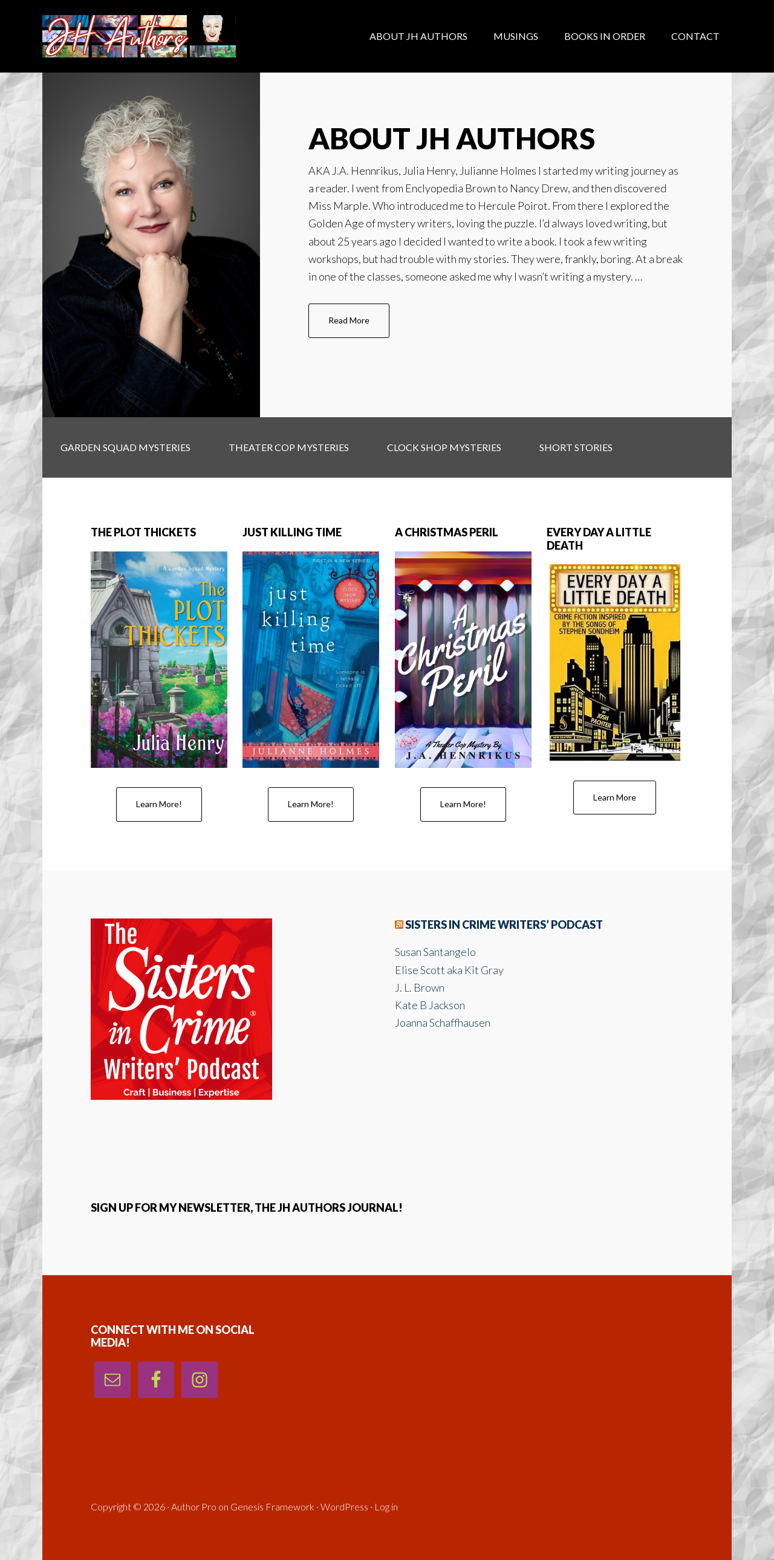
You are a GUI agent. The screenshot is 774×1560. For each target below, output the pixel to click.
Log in (386, 1506)
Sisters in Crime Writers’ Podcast (504, 924)
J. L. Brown (419, 987)
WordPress (344, 1506)
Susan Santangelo (435, 951)
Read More (358, 325)
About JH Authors (451, 138)
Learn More (614, 797)
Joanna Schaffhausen (442, 1022)
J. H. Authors (139, 36)
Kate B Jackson (430, 1005)
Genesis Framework (272, 1506)
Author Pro (193, 1506)
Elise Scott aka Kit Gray (449, 970)
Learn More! (159, 804)
